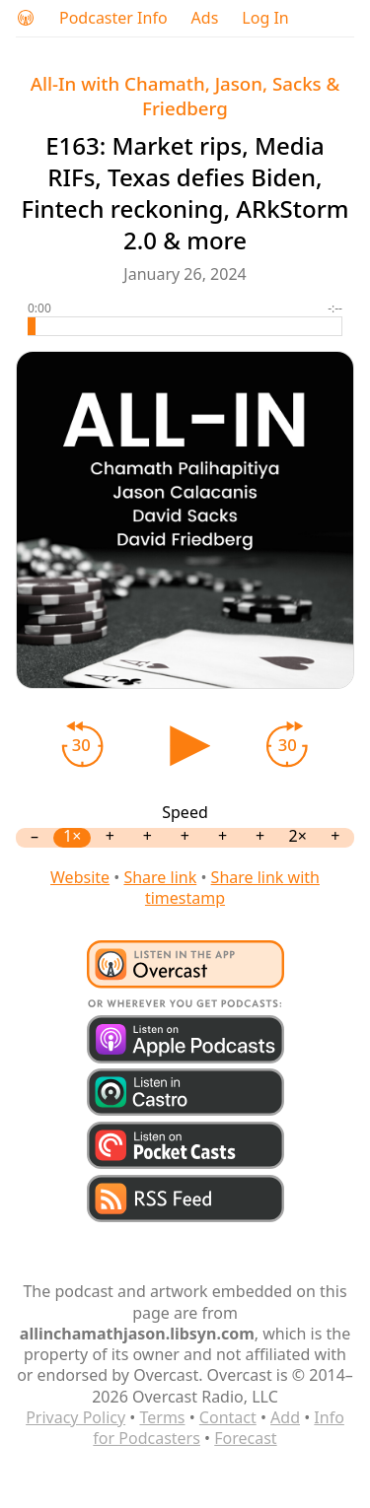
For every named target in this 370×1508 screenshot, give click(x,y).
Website (80, 877)
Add (285, 1417)
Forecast (245, 1438)
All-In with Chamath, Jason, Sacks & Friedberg (185, 95)
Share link (159, 877)
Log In (265, 18)
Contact (228, 1417)
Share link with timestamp (232, 887)
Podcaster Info (113, 18)
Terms (162, 1417)
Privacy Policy (75, 1417)
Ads (205, 18)
